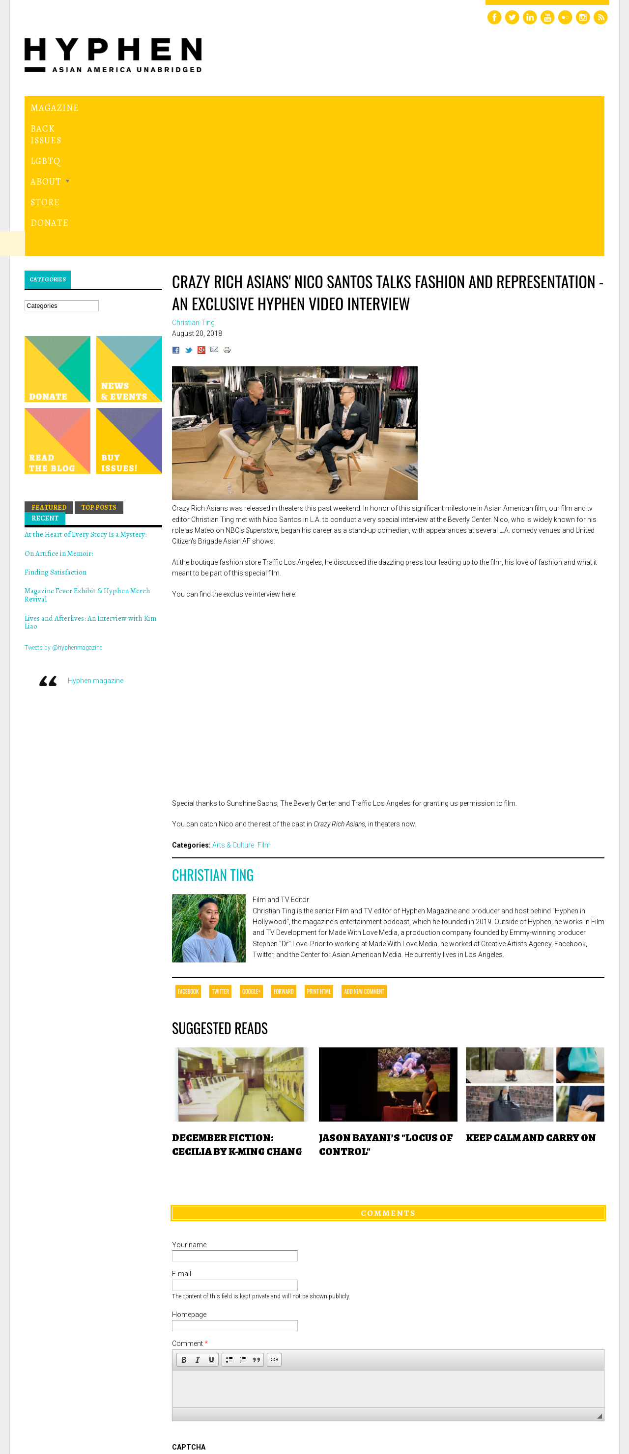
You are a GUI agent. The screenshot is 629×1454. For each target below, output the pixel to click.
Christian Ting (213, 740)
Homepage (189, 1179)
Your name (189, 1109)
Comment (190, 1208)
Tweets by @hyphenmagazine (63, 512)
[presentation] (246, 1347)
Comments (388, 1078)
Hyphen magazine (95, 545)
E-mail (181, 1139)
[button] (184, 1224)
